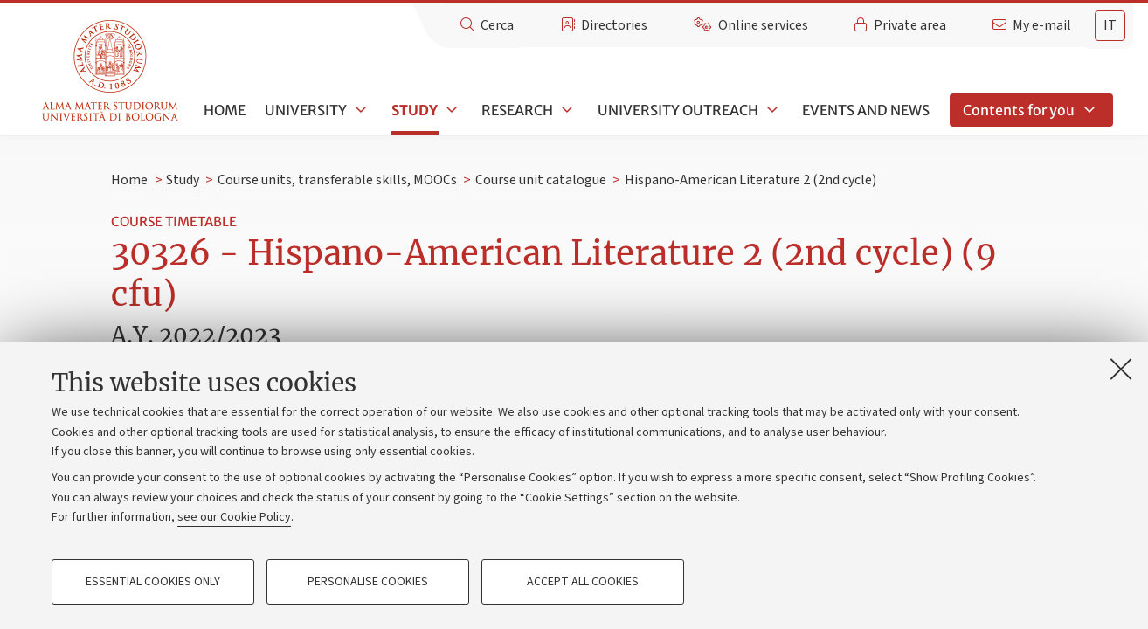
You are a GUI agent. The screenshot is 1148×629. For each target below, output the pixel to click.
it (1110, 25)
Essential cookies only (153, 582)
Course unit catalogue (540, 180)
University (306, 110)
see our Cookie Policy (234, 517)
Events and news (866, 110)
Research (517, 110)
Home (225, 110)
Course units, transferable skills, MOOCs (337, 180)
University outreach (678, 110)
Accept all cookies (583, 582)
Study (414, 110)
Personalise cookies (368, 582)
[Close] (1121, 369)
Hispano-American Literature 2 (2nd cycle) (750, 180)
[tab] (1110, 25)
